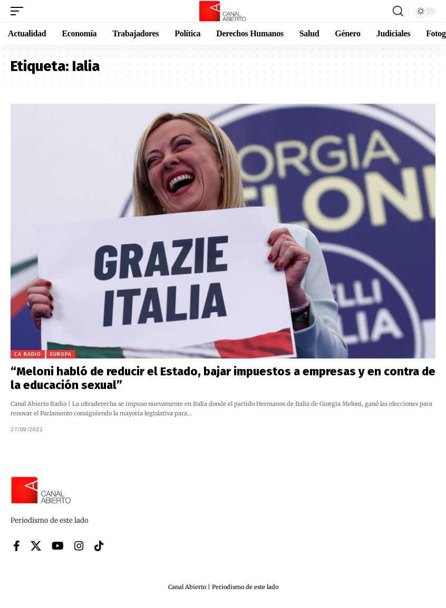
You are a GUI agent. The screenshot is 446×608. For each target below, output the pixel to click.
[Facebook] (17, 546)
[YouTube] (57, 546)
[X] (36, 546)
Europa (61, 354)
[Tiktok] (99, 546)
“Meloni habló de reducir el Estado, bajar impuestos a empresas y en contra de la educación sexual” (223, 378)
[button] (19, 11)
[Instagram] (79, 546)
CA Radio (27, 354)
